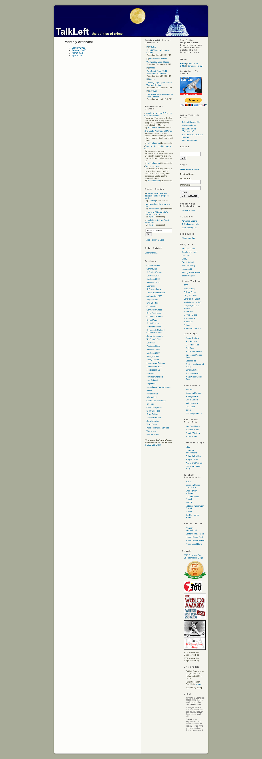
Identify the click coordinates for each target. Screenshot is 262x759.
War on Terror (152, 435)
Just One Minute (193, 426)
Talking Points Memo (191, 272)
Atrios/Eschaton (189, 248)
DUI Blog (190, 348)
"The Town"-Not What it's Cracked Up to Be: (156, 213)
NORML (189, 511)
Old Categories (153, 411)
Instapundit (187, 269)
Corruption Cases (154, 310)
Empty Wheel (188, 262)
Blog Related (152, 299)
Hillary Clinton (152, 360)
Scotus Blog (191, 361)
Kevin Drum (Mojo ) (192, 302)
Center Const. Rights (195, 534)
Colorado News (153, 265)
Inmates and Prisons (155, 363)
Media (149, 390)
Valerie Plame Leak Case (157, 428)
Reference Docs (153, 289)
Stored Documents (154, 336)
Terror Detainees (153, 327)
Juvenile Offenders (154, 377)
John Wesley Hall (189, 228)
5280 (186, 285)
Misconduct (151, 397)
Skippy (187, 325)
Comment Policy (194, 66)
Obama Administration (156, 401)
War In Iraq (151, 431)
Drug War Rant (190, 295)
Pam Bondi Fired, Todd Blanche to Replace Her (157, 72)
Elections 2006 (153, 346)
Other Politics (152, 414)
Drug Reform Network (191, 492)
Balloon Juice (190, 292)
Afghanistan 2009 (154, 296)
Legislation (151, 383)
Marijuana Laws (189, 125)
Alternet (189, 389)
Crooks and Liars (189, 252)
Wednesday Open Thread (157, 62)
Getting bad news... (153, 166)
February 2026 (79, 50)
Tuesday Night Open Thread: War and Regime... (159, 84)
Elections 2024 (153, 282)
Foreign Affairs (152, 356)
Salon (188, 410)
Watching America (194, 413)
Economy (150, 286)
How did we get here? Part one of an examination (158, 114)
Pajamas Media (192, 429)
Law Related (152, 380)
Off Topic (150, 404)
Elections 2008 (153, 349)
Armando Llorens (189, 221)
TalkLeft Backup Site (191, 122)
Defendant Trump (154, 272)
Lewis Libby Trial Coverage (158, 387)
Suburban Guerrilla (192, 328)
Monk (198, 684)
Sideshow (188, 321)
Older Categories (154, 407)
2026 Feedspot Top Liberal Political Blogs (193, 556)
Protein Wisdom (193, 433)
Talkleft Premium (153, 417)
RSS (196, 63)
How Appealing (188, 265)
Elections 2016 (153, 276)
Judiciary (150, 373)
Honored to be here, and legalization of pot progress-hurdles (157, 195)
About (189, 63)
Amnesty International (191, 529)
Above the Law (192, 338)
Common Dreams (193, 393)
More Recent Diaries (155, 240)
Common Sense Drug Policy (193, 486)
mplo (151, 217)
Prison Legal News (194, 544)
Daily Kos (186, 255)
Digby (184, 259)
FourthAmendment (194, 351)
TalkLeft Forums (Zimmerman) (189, 130)
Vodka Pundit (191, 436)
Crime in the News (154, 316)
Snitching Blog (192, 373)
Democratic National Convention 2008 (155, 331)
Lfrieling (152, 200)
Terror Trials (151, 424)
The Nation (190, 407)
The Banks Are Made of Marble (158, 131)
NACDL (189, 502)
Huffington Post (192, 396)
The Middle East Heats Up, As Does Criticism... (159, 95)
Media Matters (192, 400)
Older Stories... (151, 253)
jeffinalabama (154, 127)
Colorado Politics (193, 456)
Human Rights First (194, 537)
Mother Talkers (190, 315)
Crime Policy (152, 320)
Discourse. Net (192, 345)
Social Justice (152, 421)
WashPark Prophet (194, 463)
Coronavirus (151, 269)
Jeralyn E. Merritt (189, 210)
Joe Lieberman (153, 370)
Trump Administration (155, 293)
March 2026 (77, 53)
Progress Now (192, 459)
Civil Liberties (152, 303)
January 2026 (78, 48)
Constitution (151, 306)
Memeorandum (188, 238)
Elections (150, 343)
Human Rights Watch (195, 540)
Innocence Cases (154, 366)
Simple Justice (192, 370)
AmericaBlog (189, 289)
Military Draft (152, 394)
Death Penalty (152, 323)
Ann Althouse (191, 341)
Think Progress (188, 276)
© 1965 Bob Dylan (153, 445)
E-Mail (183, 66)
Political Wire (189, 318)
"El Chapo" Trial (153, 339)
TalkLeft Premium (189, 140)
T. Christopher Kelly (190, 224)
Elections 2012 (153, 279)
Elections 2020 (153, 353)
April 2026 (77, 55)
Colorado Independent (191, 451)
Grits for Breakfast (192, 299)
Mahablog (188, 311)
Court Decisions (153, 313)
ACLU (188, 482)
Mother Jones (192, 403)
